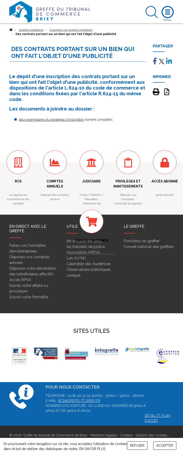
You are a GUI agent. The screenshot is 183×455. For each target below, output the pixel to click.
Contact (126, 435)
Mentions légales (104, 435)
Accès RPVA (20, 280)
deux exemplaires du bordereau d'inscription (51, 119)
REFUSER (137, 445)
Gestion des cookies (151, 435)
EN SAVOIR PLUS (92, 449)
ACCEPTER (164, 445)
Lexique (73, 275)
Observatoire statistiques (88, 269)
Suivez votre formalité (28, 297)
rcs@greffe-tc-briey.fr (79, 401)
